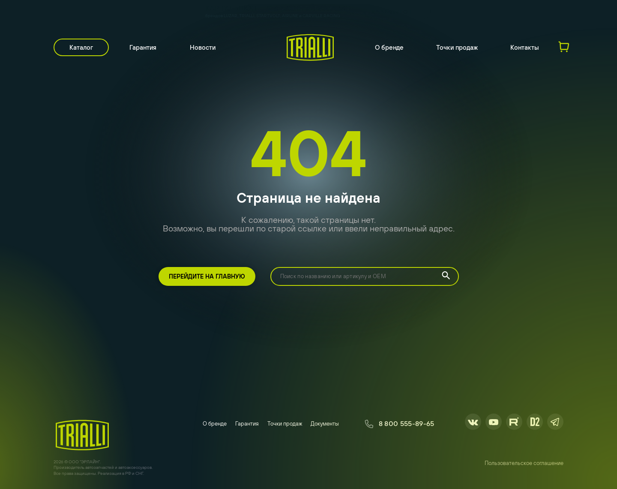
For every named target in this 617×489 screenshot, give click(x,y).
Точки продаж (457, 47)
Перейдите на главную (207, 276)
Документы (325, 423)
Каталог (81, 47)
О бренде (389, 47)
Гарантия (142, 47)
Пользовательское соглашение (524, 463)
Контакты (524, 47)
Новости (203, 47)
